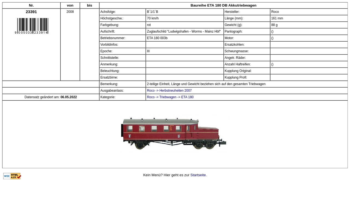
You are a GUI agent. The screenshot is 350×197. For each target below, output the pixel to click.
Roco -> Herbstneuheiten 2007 (169, 90)
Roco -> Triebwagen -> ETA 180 (170, 97)
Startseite (198, 175)
